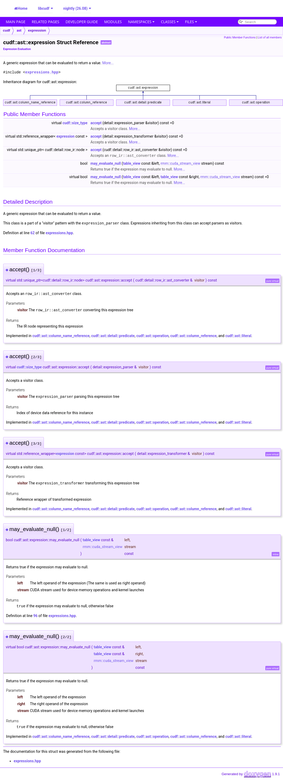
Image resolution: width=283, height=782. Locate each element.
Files (191, 21)
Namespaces (141, 21)
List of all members (270, 37)
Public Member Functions (240, 37)
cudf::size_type (75, 123)
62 (32, 232)
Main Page (15, 21)
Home (22, 8)
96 (35, 614)
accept (95, 123)
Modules (113, 21)
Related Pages (45, 21)
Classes (170, 21)
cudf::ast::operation (152, 335)
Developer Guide (82, 21)
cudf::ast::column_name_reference (61, 335)
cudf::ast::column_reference (193, 335)
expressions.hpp (41, 72)
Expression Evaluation (17, 49)
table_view (131, 163)
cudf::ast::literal (238, 335)
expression (37, 30)
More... (108, 63)
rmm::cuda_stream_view (180, 163)
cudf (6, 30)
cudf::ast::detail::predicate (113, 335)
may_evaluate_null (105, 163)
